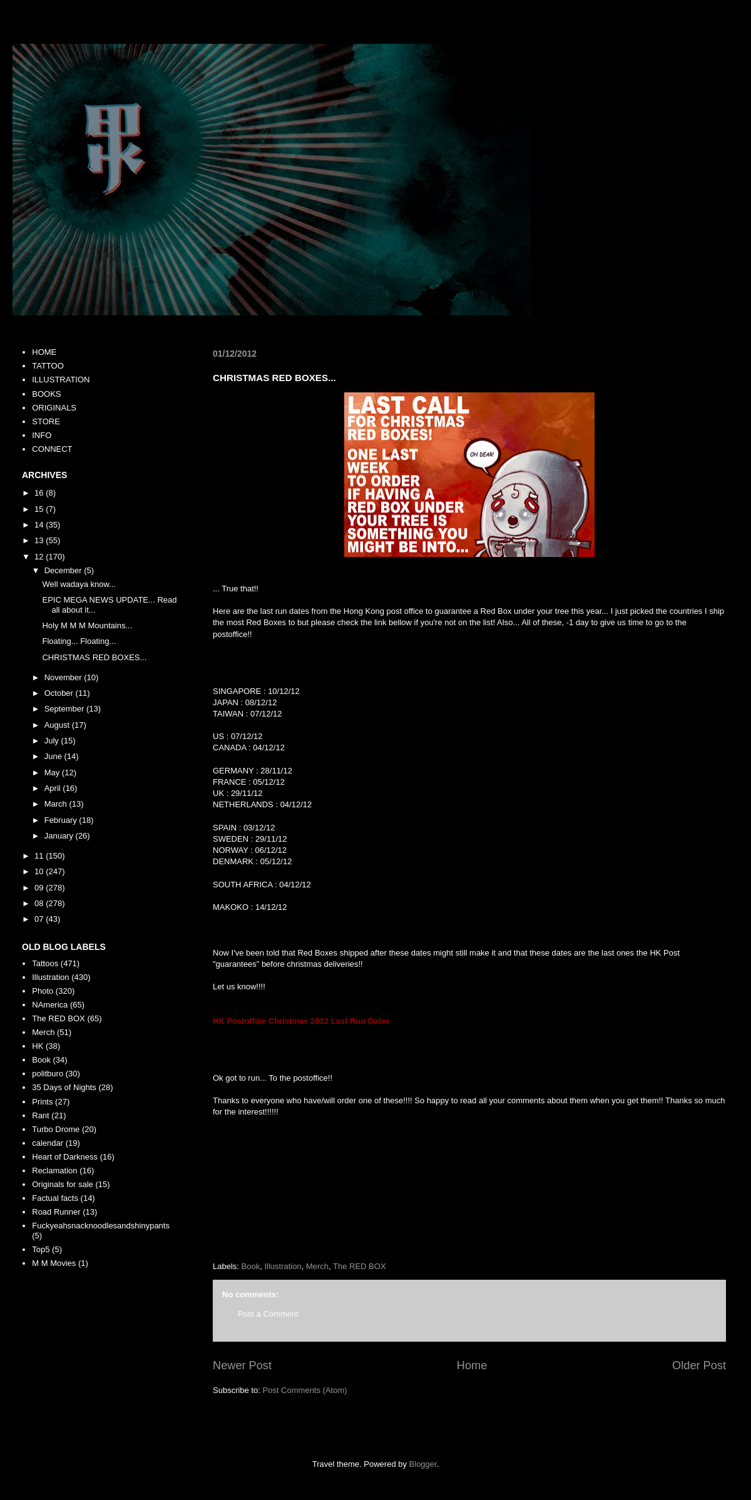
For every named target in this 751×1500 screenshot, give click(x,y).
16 (40, 492)
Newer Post (242, 1365)
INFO (41, 435)
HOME (44, 352)
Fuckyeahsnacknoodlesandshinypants (101, 1225)
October (60, 693)
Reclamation (54, 1170)
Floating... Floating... (79, 641)
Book (251, 1266)
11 (40, 855)
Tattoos (45, 963)
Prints (42, 1101)
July (52, 740)
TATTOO (48, 365)
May (53, 772)
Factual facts (55, 1198)
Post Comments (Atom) (305, 1390)
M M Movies (54, 1263)
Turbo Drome (55, 1129)
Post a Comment (268, 1314)
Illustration (282, 1266)
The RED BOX (359, 1266)
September (65, 708)
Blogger (423, 1464)
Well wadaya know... (79, 584)
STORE (46, 421)
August (58, 725)
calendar (47, 1143)
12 (40, 556)
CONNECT (52, 449)
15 (40, 509)
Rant (40, 1115)
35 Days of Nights (64, 1087)
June (54, 756)
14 (40, 524)
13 (40, 540)
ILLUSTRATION (60, 379)
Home (472, 1365)
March (56, 804)
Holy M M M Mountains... (87, 625)
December (64, 570)
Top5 (40, 1249)
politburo (47, 1073)
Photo (42, 991)
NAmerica (50, 1004)
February (61, 820)
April (53, 788)
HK (37, 1046)
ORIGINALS (54, 407)
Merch (317, 1266)
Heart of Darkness (65, 1156)
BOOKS (46, 394)
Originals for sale (62, 1184)
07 (40, 919)
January (60, 835)
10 (40, 871)
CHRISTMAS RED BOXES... (94, 657)
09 (40, 887)
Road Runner (56, 1212)
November (64, 677)
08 (40, 903)
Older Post (699, 1365)
